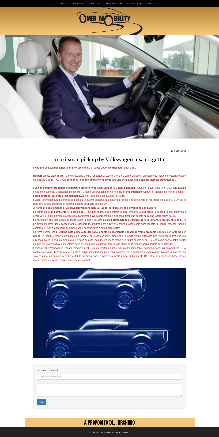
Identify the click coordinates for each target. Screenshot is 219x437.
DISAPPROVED (114, 3)
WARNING (78, 3)
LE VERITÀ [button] (134, 3)
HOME (64, 3)
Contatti (94, 432)
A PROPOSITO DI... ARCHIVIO (109, 422)
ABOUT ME (152, 3)
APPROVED (95, 3)
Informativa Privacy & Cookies (115, 432)
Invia (41, 402)
